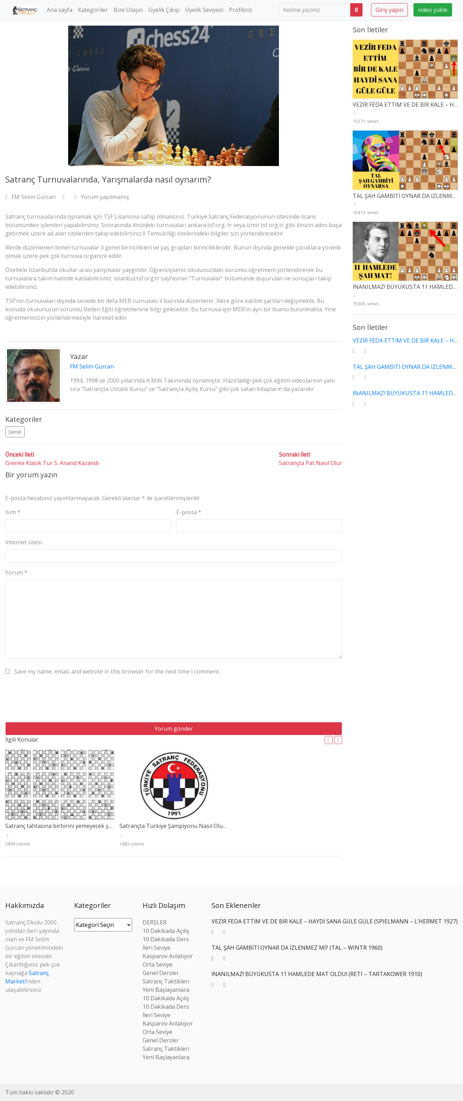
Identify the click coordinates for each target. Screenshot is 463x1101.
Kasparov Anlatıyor (168, 956)
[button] (329, 740)
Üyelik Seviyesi (204, 10)
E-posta (188, 512)
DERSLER (155, 922)
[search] (315, 9)
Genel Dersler (161, 973)
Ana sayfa (59, 10)
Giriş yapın (389, 10)
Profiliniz (240, 10)
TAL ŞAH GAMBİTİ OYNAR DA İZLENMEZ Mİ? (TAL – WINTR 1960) (297, 947)
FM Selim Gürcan (31, 197)
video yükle (433, 10)
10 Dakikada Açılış (166, 931)
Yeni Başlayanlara (166, 990)
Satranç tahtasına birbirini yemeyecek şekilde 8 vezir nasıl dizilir (88, 826)
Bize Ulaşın (128, 10)
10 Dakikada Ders (166, 939)
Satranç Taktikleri (166, 981)
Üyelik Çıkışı (164, 10)
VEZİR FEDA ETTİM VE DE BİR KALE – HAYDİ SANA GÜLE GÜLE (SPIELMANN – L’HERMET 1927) (334, 921)
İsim (12, 512)
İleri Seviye (156, 947)
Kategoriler (93, 10)
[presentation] (58, 701)
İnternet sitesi (23, 542)
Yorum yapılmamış (101, 197)
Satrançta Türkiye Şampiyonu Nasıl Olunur (175, 826)
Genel (14, 432)
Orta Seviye (157, 964)
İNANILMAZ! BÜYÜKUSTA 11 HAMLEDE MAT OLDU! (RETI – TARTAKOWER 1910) (316, 974)
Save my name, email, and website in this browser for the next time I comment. (117, 671)
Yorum (16, 572)
